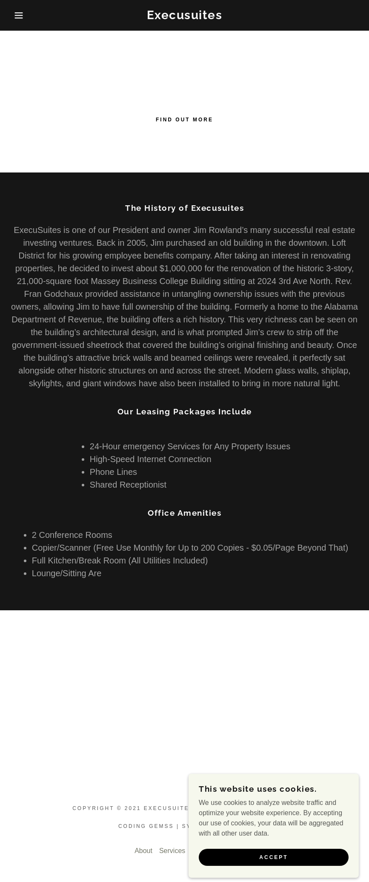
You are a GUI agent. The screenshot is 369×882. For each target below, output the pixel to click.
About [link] (143, 850)
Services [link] (172, 850)
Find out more (184, 120)
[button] (18, 15)
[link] (184, 16)
